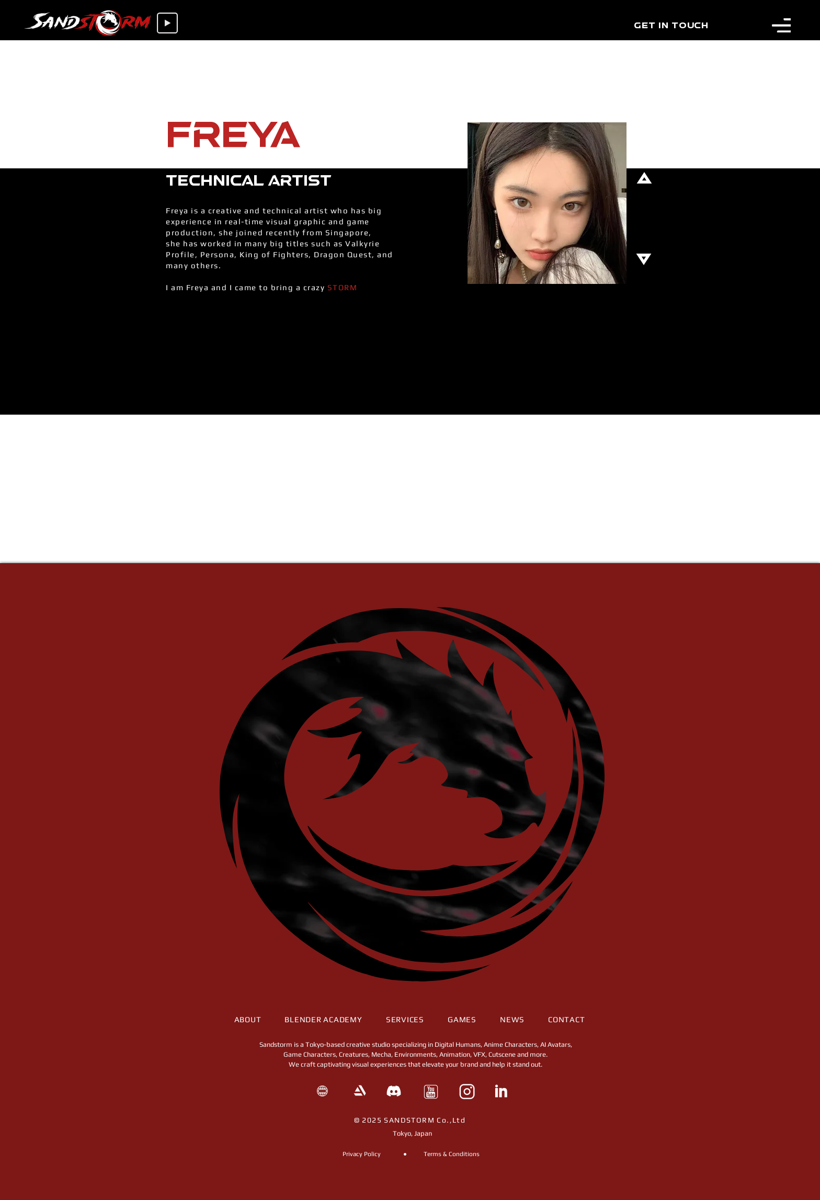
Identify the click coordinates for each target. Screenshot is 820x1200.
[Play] (167, 23)
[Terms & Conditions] (452, 1154)
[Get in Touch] (671, 26)
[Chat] (409, 50)
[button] (781, 25)
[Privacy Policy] (361, 1154)
